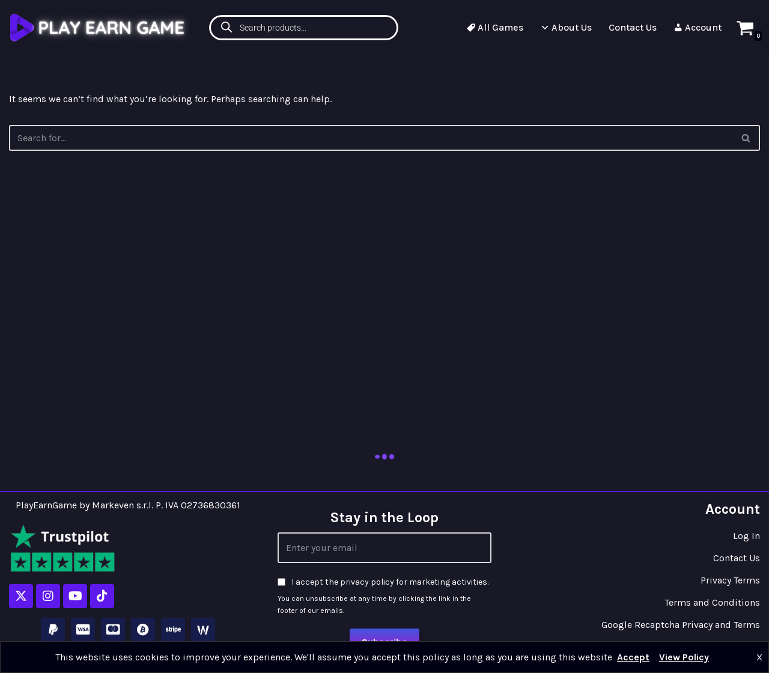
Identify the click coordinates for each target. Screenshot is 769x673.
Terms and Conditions (712, 602)
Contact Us (633, 27)
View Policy (684, 657)
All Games (494, 27)
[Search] (746, 138)
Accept (633, 657)
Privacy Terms (730, 580)
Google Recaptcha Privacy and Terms (680, 624)
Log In (746, 535)
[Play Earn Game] (99, 27)
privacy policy (367, 582)
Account (697, 27)
